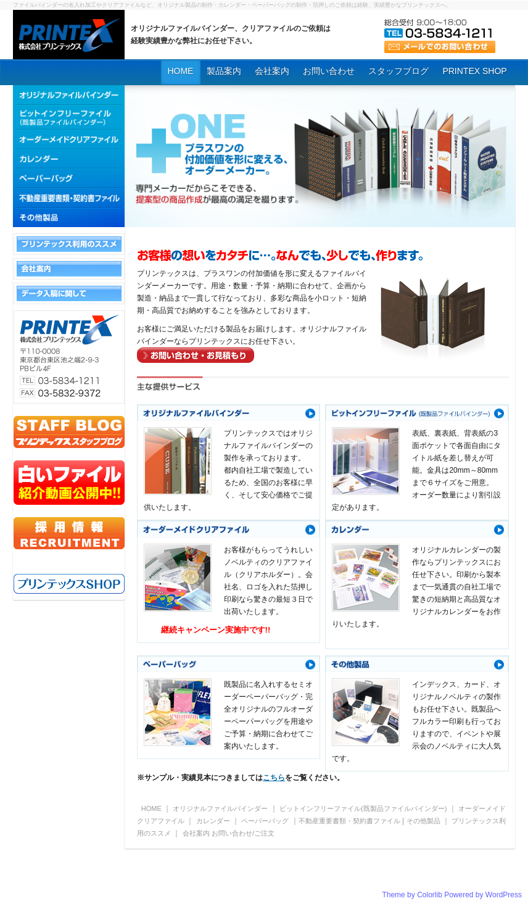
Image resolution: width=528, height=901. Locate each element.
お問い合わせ (329, 71)
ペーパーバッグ (265, 820)
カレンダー (213, 820)
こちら (274, 777)
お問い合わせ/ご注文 (243, 833)
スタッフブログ (398, 71)
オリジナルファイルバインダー (220, 808)
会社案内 (272, 71)
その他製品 (423, 820)
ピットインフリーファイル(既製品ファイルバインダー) (363, 808)
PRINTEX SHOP (474, 71)
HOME (180, 71)
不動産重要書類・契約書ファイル (349, 820)
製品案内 (224, 71)
